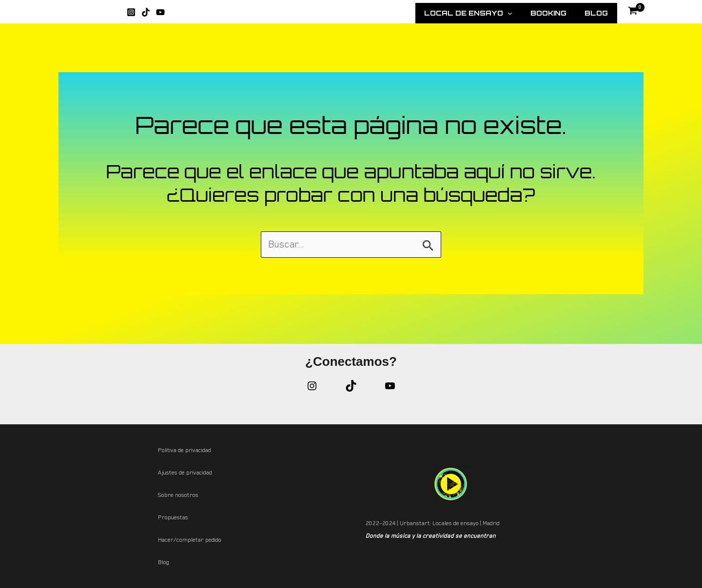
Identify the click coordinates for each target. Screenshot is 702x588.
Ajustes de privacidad (185, 472)
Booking (557, 13)
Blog (598, 13)
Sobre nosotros (178, 495)
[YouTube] (160, 12)
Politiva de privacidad (184, 450)
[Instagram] (131, 12)
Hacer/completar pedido (189, 539)
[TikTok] (145, 12)
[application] (523, 13)
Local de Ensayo (483, 13)
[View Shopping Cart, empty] (635, 12)
